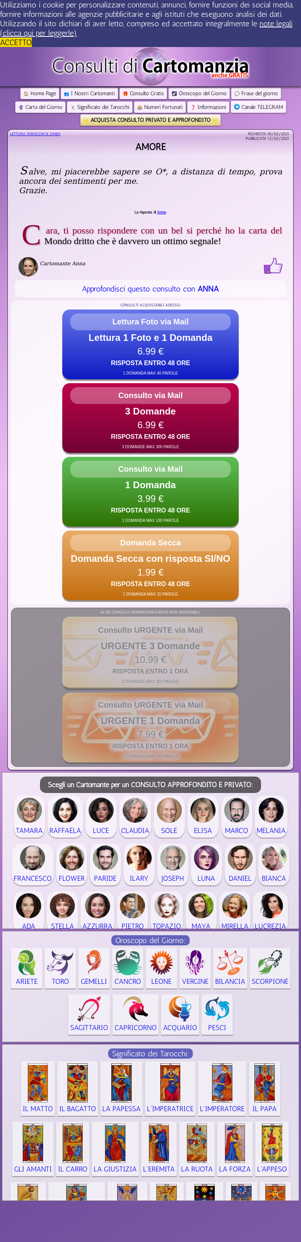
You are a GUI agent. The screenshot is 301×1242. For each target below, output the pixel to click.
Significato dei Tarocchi (99, 107)
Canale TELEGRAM (258, 107)
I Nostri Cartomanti (89, 93)
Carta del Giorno (40, 107)
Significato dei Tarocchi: (150, 1053)
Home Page (40, 93)
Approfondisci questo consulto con (150, 288)
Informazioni (208, 107)
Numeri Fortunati (160, 107)
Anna (161, 212)
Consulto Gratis (143, 93)
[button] (150, 344)
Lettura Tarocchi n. (35, 134)
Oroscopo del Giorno (199, 93)
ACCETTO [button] (16, 42)
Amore (150, 146)
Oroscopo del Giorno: (150, 940)
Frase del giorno (256, 93)
